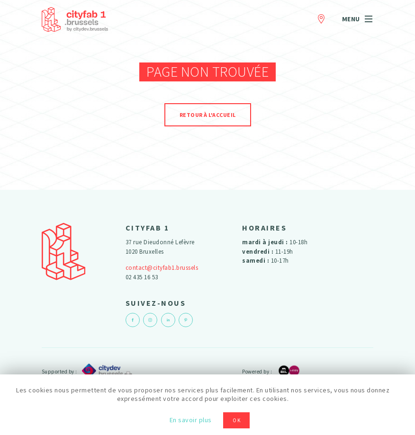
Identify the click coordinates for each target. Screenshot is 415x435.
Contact (321, 17)
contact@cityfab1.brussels (162, 268)
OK (237, 420)
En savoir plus (191, 420)
